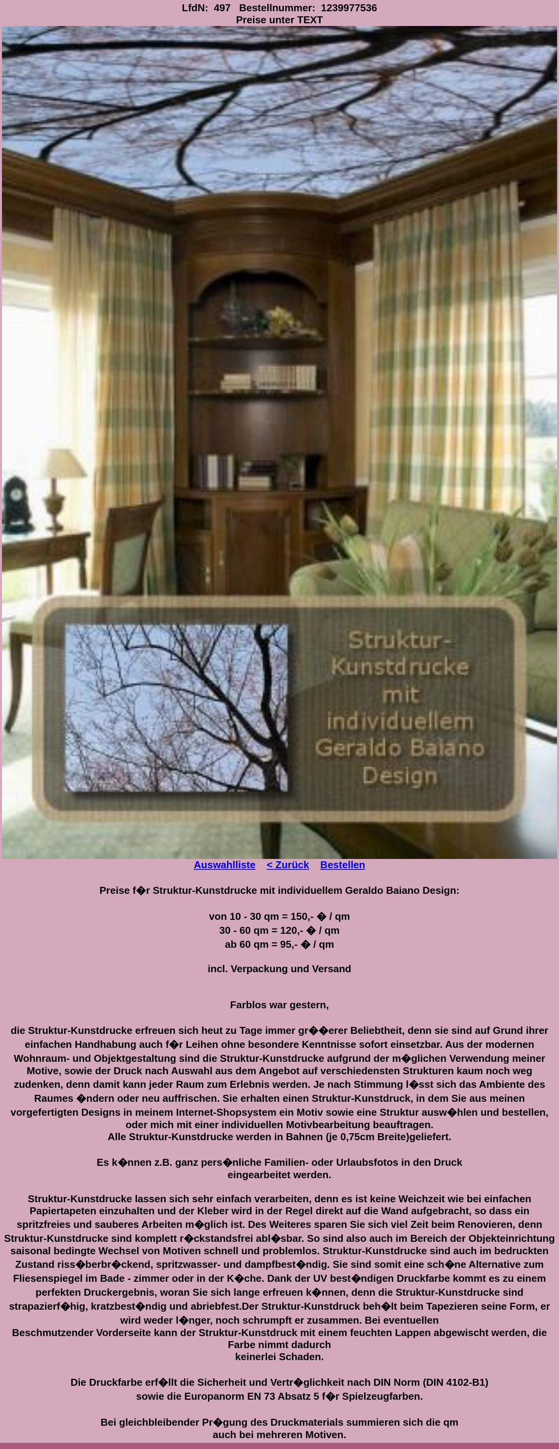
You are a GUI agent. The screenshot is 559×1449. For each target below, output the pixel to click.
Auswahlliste (224, 865)
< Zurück (288, 865)
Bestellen (342, 865)
